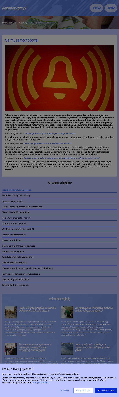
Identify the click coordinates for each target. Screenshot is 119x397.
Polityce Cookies (41, 382)
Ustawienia (64, 390)
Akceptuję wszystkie (106, 390)
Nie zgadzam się (83, 390)
